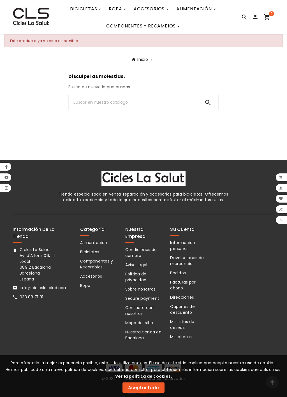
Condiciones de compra (141, 252)
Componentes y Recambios (96, 264)
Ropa (85, 285)
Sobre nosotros (140, 289)
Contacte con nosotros (139, 310)
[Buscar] (133, 102)
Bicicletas (89, 252)
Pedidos (178, 273)
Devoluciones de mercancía (187, 260)
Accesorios (91, 276)
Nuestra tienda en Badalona (143, 335)
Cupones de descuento (182, 309)
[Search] (208, 102)
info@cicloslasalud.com (44, 288)
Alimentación (93, 242)
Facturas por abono (183, 285)
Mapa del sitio (139, 323)
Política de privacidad (136, 277)
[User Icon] (256, 17)
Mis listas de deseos (182, 324)
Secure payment (142, 298)
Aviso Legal (136, 265)
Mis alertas (181, 337)
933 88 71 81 (31, 297)
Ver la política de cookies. (143, 376)
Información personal (182, 245)
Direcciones (182, 297)
